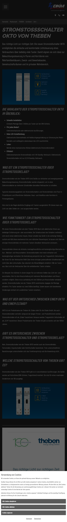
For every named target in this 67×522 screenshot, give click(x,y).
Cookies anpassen (7, 513)
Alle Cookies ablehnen (8, 507)
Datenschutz (37, 518)
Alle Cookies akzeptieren (9, 501)
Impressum (29, 518)
